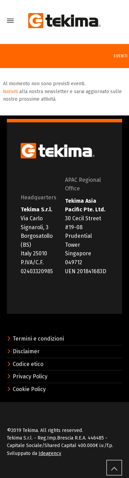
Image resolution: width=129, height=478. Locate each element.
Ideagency (50, 453)
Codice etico (25, 364)
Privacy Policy (27, 376)
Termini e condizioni (35, 338)
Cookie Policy (26, 389)
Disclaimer (23, 351)
